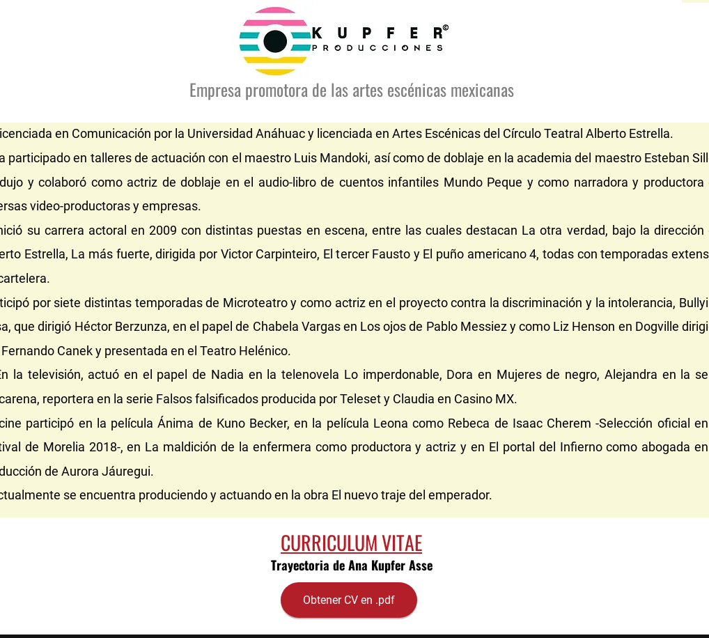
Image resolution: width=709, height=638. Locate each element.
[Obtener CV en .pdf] (349, 600)
